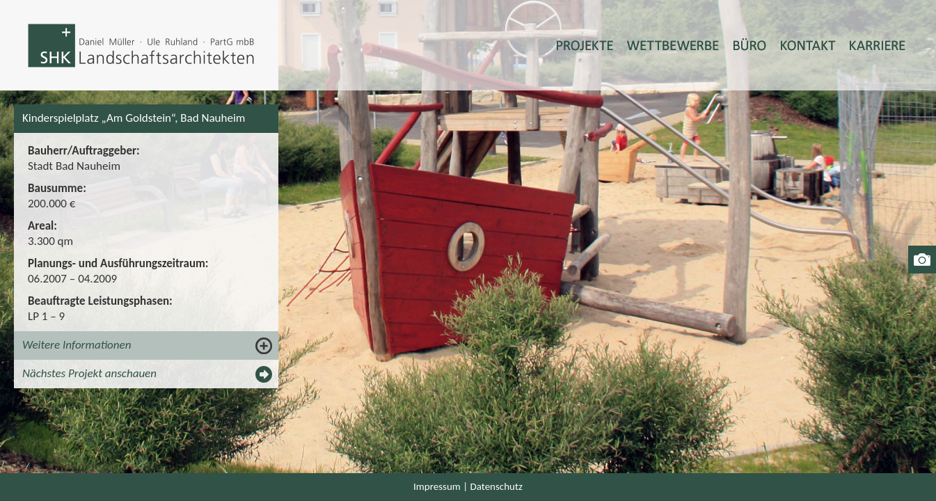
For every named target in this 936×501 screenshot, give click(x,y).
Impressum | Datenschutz (468, 486)
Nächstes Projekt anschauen (89, 373)
